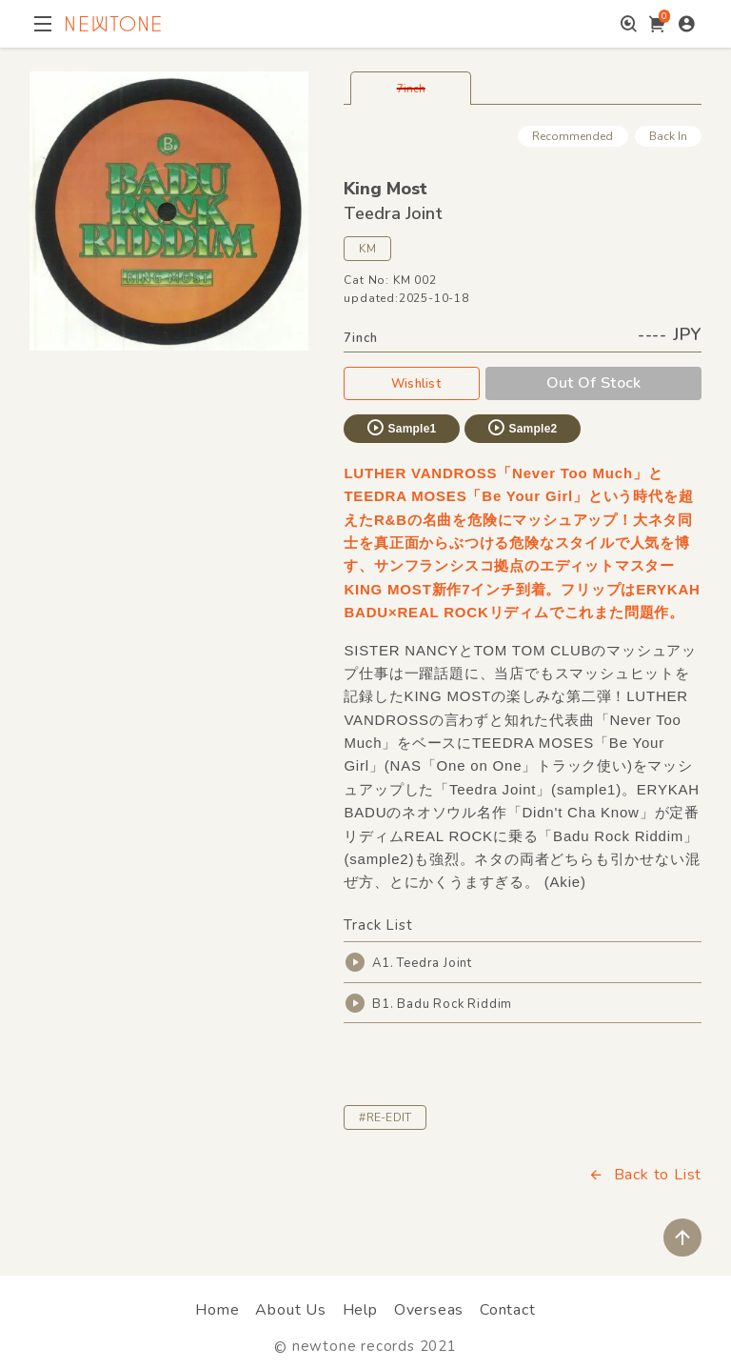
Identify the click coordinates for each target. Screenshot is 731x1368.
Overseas (429, 1309)
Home (217, 1309)
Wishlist (412, 383)
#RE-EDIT (385, 1117)
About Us (290, 1309)
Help (360, 1309)
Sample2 (521, 427)
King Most (385, 188)
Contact (508, 1309)
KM (367, 248)
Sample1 (401, 427)
